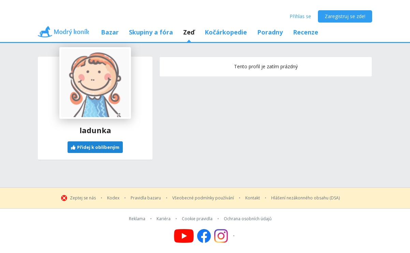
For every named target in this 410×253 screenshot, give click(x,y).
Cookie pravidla (197, 219)
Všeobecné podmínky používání (203, 198)
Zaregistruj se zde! (345, 16)
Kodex (113, 198)
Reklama (137, 219)
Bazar (110, 32)
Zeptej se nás (83, 198)
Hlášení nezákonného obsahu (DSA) (305, 198)
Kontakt (252, 198)
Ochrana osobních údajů (248, 219)
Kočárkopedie (226, 32)
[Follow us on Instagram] (225, 236)
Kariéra (164, 219)
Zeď (188, 32)
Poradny (270, 32)
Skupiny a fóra (151, 32)
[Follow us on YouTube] (184, 236)
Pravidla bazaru (146, 198)
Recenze (305, 32)
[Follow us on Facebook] (204, 236)
